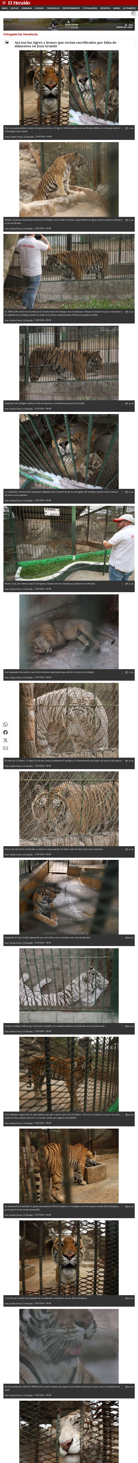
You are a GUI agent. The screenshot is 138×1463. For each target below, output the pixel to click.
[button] (5, 724)
